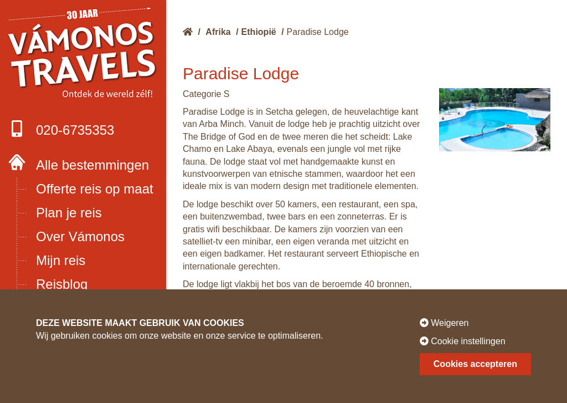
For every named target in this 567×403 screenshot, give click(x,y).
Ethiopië (258, 32)
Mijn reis (60, 260)
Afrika (217, 32)
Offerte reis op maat (94, 188)
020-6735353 (61, 128)
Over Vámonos (80, 236)
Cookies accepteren (475, 364)
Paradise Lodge (318, 32)
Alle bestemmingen (92, 164)
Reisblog (61, 284)
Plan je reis (69, 212)
